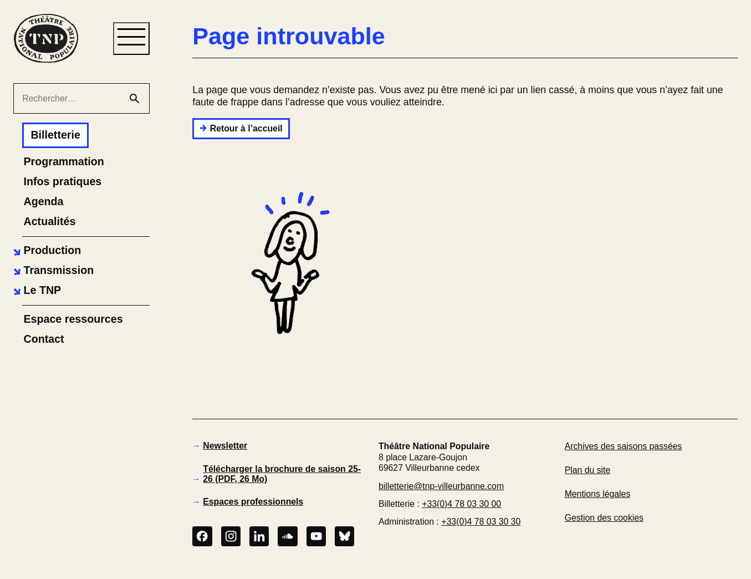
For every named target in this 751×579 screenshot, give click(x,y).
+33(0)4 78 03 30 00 (461, 504)
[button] (46, 251)
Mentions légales (598, 494)
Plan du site (588, 470)
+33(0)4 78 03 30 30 (480, 521)
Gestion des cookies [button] (604, 517)
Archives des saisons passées (623, 446)
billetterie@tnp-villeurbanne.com (441, 486)
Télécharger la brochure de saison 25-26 (282, 474)
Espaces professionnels (253, 501)
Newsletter (225, 445)
